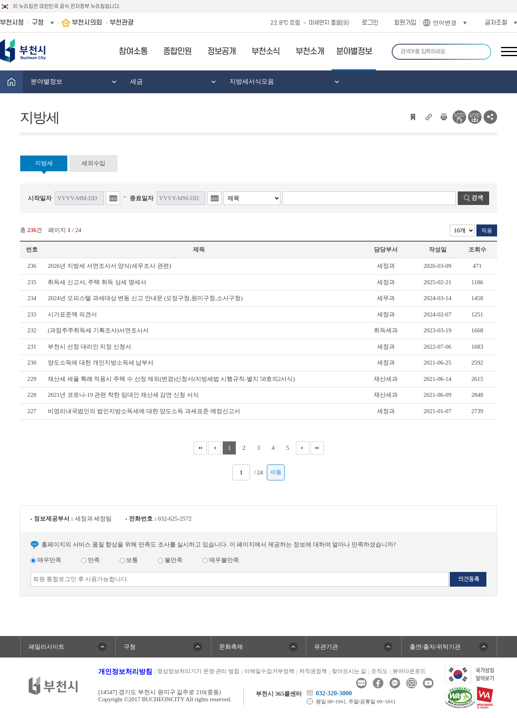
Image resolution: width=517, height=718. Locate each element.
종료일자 (142, 198)
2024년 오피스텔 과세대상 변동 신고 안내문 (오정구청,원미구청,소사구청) (145, 298)
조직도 (379, 671)
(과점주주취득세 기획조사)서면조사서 (98, 330)
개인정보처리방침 (125, 671)
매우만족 (46, 560)
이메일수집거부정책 (269, 671)
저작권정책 (313, 671)
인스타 (411, 683)
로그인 (370, 22)
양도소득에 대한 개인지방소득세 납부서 (101, 362)
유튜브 (428, 683)
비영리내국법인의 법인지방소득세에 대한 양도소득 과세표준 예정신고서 (144, 411)
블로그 (361, 683)
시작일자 (40, 198)
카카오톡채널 (394, 683)
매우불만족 (220, 560)
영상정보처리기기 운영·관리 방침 (198, 671)
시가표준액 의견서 (72, 314)
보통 (129, 560)
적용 (486, 231)
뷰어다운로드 (409, 671)
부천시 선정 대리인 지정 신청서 (89, 346)
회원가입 (405, 22)
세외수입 (93, 163)
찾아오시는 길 (349, 671)
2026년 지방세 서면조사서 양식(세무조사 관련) (109, 266)
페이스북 (378, 683)
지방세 (44, 163)
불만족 (170, 560)
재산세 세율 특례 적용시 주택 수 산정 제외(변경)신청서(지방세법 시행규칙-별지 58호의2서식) (171, 379)
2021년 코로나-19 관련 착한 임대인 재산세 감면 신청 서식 (123, 395)
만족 (90, 560)
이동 (276, 472)
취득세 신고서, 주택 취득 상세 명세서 (97, 282)
